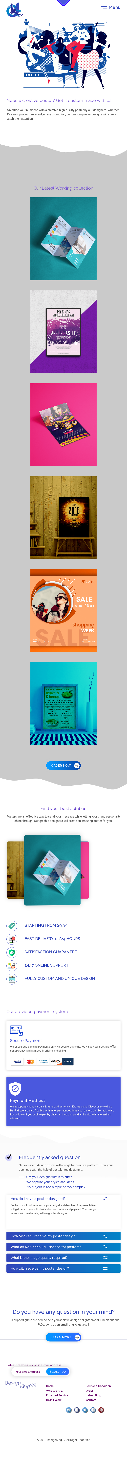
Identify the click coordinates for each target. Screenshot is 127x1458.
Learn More (63, 1337)
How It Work (54, 1400)
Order (89, 1390)
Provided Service (57, 1395)
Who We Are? (55, 1390)
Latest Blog (93, 1395)
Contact (91, 1400)
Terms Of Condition (98, 1386)
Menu (115, 7)
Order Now (63, 765)
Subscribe (58, 1372)
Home (50, 1386)
